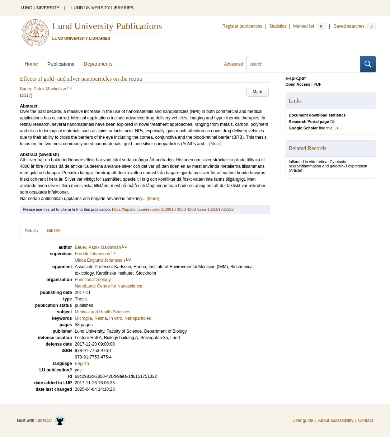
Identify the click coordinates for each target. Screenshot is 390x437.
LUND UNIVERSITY (40, 7)
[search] (303, 64)
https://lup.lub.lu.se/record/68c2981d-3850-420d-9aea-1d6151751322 (173, 209)
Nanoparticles (137, 318)
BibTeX (54, 230)
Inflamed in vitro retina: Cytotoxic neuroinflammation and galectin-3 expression (328, 164)
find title (311, 128)
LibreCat (51, 420)
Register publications (242, 26)
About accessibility (335, 420)
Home (31, 64)
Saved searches (355, 26)
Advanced (233, 64)
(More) (215, 143)
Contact (365, 420)
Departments (98, 64)
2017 (26, 95)
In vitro (115, 318)
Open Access (298, 84)
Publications (61, 64)
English (82, 363)
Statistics (277, 26)
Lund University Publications (107, 26)
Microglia (83, 318)
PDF (317, 84)
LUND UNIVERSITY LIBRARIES (102, 7)
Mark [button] (257, 91)
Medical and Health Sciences (103, 311)
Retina (100, 318)
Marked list (309, 26)
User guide (302, 420)
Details (31, 230)
